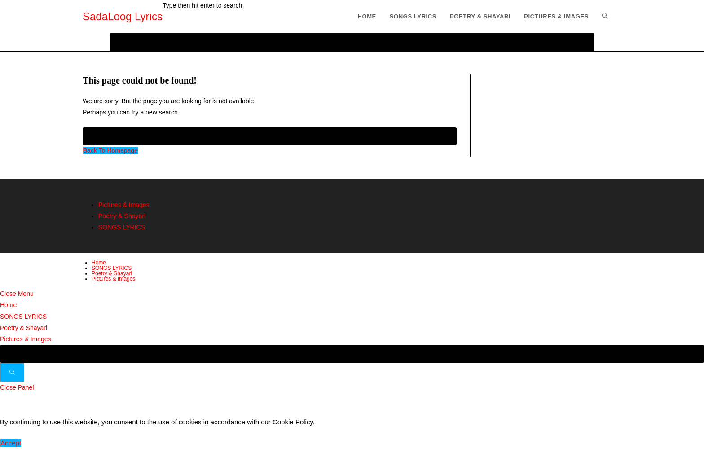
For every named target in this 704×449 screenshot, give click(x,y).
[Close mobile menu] (17, 293)
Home (99, 263)
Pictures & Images (124, 204)
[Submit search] (12, 372)
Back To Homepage (110, 150)
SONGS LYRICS (121, 227)
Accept (10, 443)
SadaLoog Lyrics (123, 16)
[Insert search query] (270, 136)
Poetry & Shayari (121, 216)
